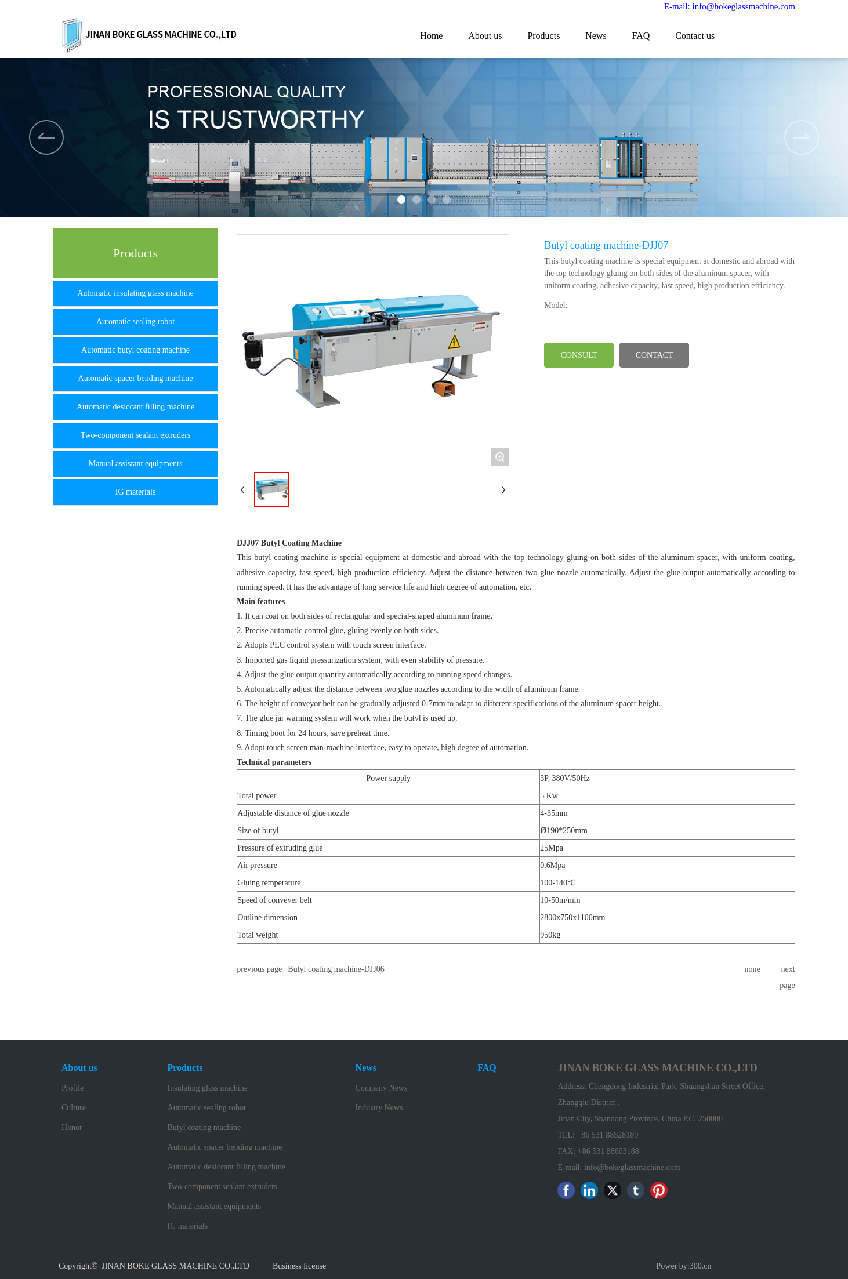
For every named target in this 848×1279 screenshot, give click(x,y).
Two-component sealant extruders (136, 435)
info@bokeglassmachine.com (632, 1167)
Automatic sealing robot (135, 321)
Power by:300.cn (684, 1266)
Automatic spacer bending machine (135, 378)
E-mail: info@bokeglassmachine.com (729, 6)
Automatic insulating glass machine (135, 293)
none (752, 969)
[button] (801, 137)
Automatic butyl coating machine (135, 350)
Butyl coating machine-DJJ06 (336, 969)
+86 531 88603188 (608, 1151)
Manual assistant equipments (136, 463)
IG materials (135, 492)
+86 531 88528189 (608, 1135)
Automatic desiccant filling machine (135, 406)
